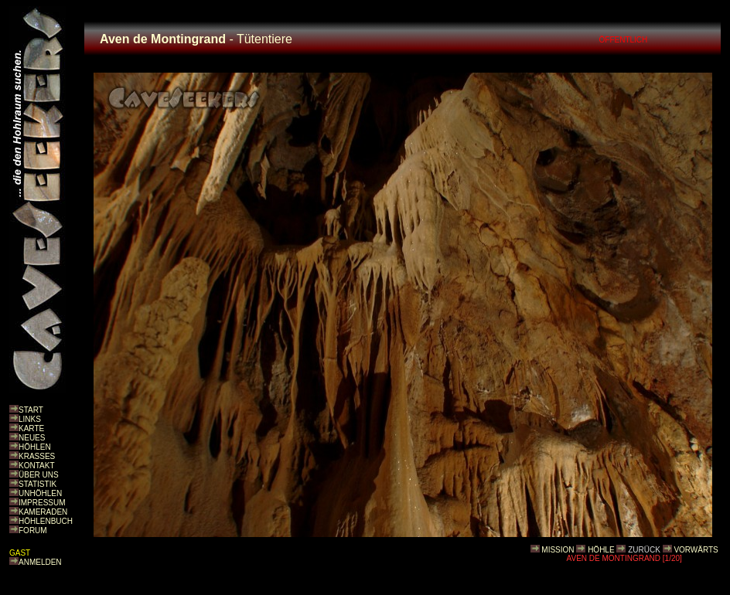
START (31, 410)
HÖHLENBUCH (46, 521)
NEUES (32, 438)
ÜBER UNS (39, 475)
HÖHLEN (35, 447)
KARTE (31, 428)
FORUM (33, 530)
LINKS (30, 419)
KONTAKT (36, 465)
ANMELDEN (40, 562)
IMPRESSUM (42, 502)
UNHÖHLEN (40, 493)
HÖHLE (601, 550)
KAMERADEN (43, 512)
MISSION (557, 550)
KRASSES (37, 456)
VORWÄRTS (696, 550)
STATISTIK (37, 484)
